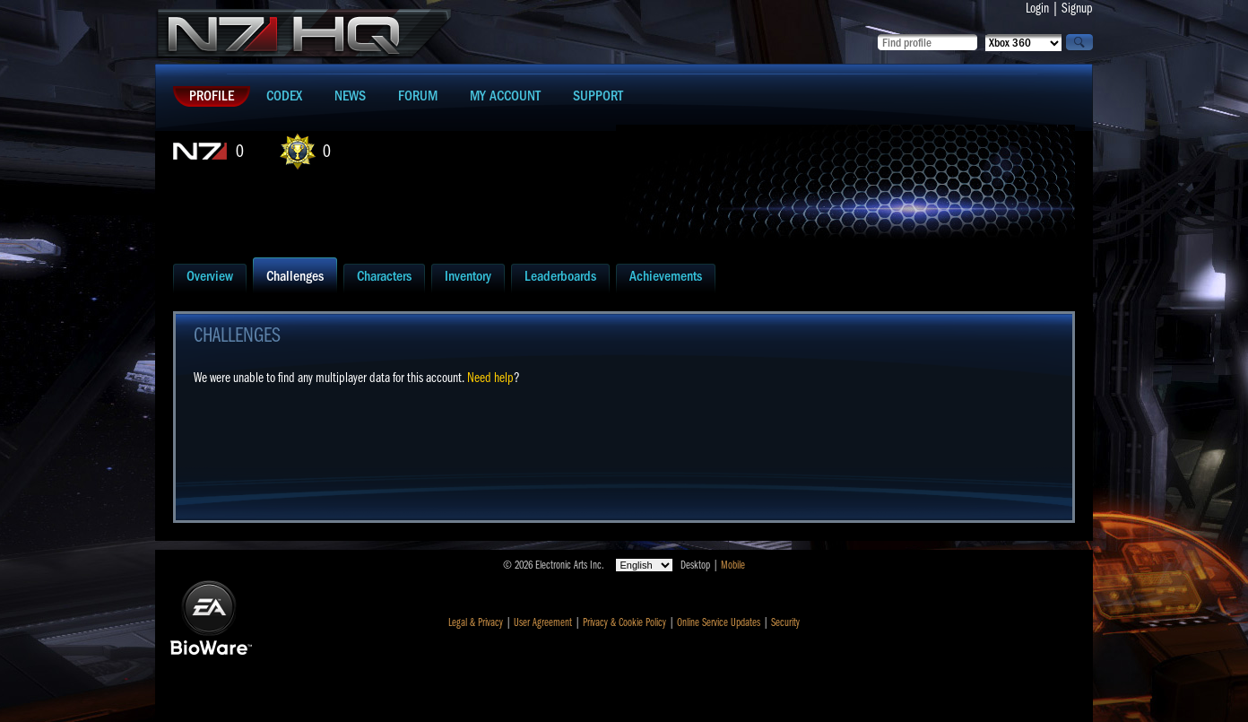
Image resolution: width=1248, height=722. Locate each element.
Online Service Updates (718, 622)
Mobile (733, 565)
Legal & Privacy (475, 622)
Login (1037, 8)
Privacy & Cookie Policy (624, 622)
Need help (490, 378)
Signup (1077, 8)
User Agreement (543, 622)
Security (785, 622)
